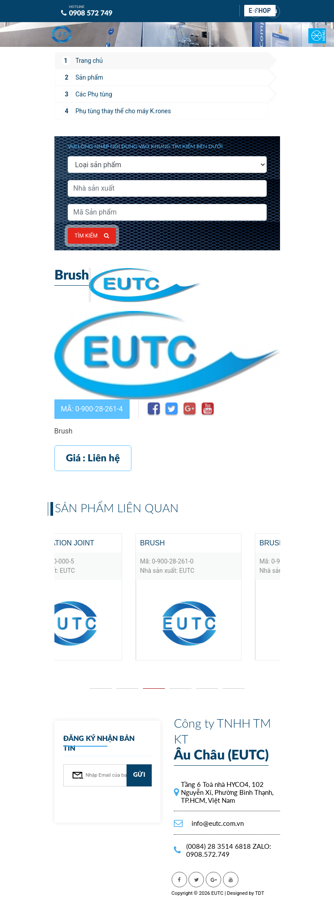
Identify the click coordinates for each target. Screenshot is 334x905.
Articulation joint (118, 543)
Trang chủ (89, 60)
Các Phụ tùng (94, 94)
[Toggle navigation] (312, 29)
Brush (212, 543)
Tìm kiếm (92, 236)
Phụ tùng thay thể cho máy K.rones (123, 111)
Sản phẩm (90, 77)
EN (273, 11)
